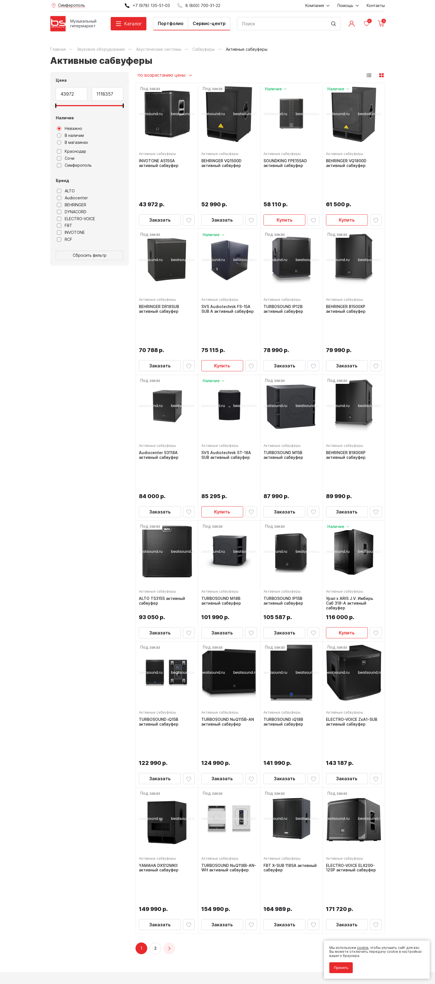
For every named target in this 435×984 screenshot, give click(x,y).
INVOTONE (71, 232)
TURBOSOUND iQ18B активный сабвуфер (284, 631)
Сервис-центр (209, 23)
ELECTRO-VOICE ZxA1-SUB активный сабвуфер (353, 631)
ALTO (66, 191)
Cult (120, 971)
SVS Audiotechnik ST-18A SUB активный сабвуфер (227, 394)
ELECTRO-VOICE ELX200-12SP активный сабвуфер (352, 748)
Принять (338, 965)
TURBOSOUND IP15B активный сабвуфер (284, 510)
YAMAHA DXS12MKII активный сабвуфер (160, 748)
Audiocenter (72, 198)
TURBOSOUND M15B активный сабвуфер (284, 394)
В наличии (70, 135)
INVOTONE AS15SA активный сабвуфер (160, 161)
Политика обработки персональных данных (87, 955)
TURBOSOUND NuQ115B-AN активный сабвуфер (229, 631)
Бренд (62, 180)
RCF (64, 239)
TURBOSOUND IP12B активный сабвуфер (284, 278)
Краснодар (71, 151)
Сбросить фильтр (90, 255)
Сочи (65, 158)
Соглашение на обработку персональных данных (92, 958)
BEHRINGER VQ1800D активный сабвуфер (347, 161)
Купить (285, 189)
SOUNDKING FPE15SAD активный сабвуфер (286, 161)
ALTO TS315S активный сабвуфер (163, 510)
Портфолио (170, 23)
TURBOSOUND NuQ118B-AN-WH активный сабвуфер (226, 750)
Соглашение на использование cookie (82, 962)
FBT (64, 225)
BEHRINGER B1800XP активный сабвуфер (347, 394)
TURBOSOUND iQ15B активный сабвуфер (160, 631)
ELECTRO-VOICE (76, 219)
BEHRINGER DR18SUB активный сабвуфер (160, 278)
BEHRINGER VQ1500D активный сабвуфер (223, 161)
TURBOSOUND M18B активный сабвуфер (222, 510)
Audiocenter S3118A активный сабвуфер (160, 394)
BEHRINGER (71, 205)
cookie (360, 945)
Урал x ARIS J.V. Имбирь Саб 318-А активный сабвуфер (350, 513)
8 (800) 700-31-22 (244, 857)
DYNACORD (71, 212)
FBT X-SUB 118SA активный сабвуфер (284, 748)
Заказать (160, 189)
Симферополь (74, 165)
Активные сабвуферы (158, 152)
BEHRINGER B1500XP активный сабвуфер (347, 278)
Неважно (69, 128)
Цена (61, 80)
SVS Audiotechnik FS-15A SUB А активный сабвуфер (229, 278)
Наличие (65, 117)
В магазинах (72, 142)
